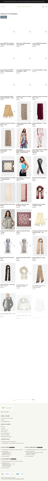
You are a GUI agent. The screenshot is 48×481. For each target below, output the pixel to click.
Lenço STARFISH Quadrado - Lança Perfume (39, 44)
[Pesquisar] (3, 7)
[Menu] (1, 7)
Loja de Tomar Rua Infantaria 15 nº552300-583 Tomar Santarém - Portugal (6, 453)
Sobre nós (3, 426)
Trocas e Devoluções (5, 434)
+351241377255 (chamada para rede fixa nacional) (12, 461)
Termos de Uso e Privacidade (7, 418)
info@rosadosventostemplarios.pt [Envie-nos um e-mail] (8, 441)
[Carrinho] (46, 7)
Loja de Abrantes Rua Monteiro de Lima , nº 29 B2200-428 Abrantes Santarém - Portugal (8, 464)
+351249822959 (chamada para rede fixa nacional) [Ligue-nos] (12, 443)
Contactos (3, 428)
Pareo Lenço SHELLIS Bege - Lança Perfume (23, 44)
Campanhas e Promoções (6, 436)
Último (33, 399)
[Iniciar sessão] (43, 7)
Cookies (2, 420)
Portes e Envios (4, 431)
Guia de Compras (4, 430)
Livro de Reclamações (5, 421)
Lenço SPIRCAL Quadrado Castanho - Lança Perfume (7, 44)
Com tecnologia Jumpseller (18, 478)
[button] (3, 17)
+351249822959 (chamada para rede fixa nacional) (36, 449)
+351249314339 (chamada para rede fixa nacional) (12, 449)
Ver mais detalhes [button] (5, 456)
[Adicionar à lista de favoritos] (14, 32)
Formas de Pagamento (5, 433)
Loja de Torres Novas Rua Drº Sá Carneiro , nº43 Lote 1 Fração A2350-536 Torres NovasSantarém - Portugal (34, 453)
